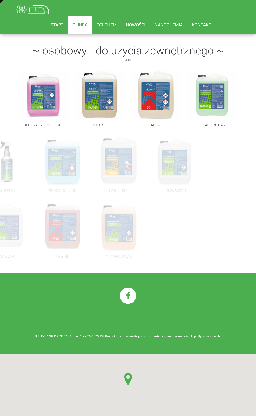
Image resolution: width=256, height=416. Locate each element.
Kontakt (201, 25)
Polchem (106, 25)
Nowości (135, 25)
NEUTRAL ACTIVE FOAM (38, 125)
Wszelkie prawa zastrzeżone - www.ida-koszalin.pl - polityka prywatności (174, 336)
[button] (128, 379)
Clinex (80, 25)
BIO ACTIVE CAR (206, 125)
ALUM (150, 125)
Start (56, 25)
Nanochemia (168, 25)
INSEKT (94, 125)
